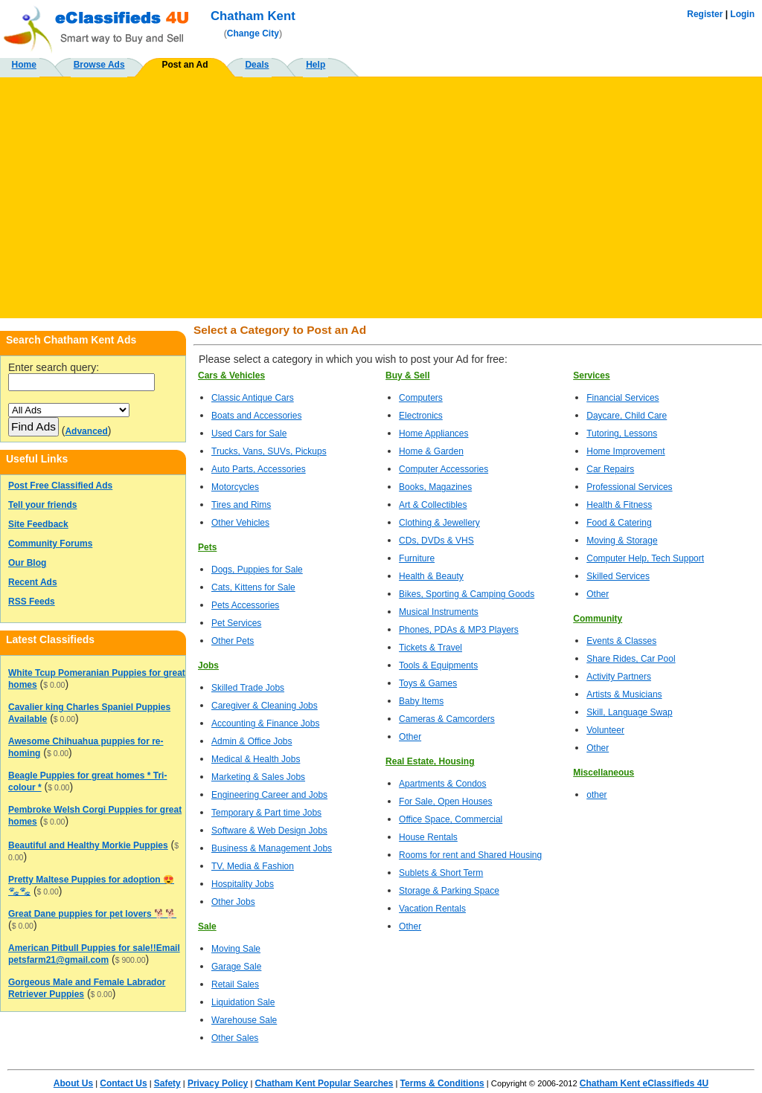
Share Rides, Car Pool (630, 659)
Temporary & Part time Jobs (266, 812)
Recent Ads (32, 582)
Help (315, 64)
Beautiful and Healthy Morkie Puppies (88, 845)
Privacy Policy (218, 1083)
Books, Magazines (435, 487)
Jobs (208, 665)
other (596, 795)
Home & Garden (431, 451)
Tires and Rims (241, 505)
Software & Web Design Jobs (269, 830)
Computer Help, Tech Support (645, 558)
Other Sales (234, 1038)
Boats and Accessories (256, 415)
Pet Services (236, 623)
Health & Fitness (619, 505)
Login (742, 14)
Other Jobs (233, 902)
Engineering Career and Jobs (269, 795)
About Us (73, 1083)
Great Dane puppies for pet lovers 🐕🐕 (92, 914)
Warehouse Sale (244, 1020)
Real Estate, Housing (429, 761)
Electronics (421, 415)
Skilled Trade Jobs (247, 688)
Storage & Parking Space (449, 891)
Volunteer (605, 730)
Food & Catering (618, 523)
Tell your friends (42, 505)
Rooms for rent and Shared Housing (470, 855)
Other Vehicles (240, 523)
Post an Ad (184, 64)
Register (705, 14)
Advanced (86, 431)
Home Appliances (433, 433)
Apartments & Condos (442, 783)
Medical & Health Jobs (255, 759)
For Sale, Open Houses (445, 801)
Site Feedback (38, 524)
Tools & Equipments (438, 665)
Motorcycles (235, 487)
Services (591, 375)
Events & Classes (621, 641)
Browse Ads (99, 64)
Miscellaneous (603, 772)
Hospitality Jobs (242, 884)
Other (410, 737)
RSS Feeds (31, 601)
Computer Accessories (443, 469)
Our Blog (27, 563)
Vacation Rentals (432, 908)
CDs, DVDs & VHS (436, 540)
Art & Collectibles (433, 505)
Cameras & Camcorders (447, 719)
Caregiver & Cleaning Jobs (264, 705)
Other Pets (232, 641)
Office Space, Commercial (450, 819)
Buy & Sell (407, 375)
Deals (257, 64)
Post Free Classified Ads (60, 485)
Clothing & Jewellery (439, 523)
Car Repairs (610, 469)
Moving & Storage (621, 540)
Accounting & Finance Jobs (265, 723)
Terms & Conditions (442, 1083)
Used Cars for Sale (248, 433)
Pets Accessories (245, 605)
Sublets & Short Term (441, 873)
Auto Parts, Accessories (258, 469)
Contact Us (123, 1083)
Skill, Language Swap (629, 712)
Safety (167, 1083)
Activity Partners (618, 676)
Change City (253, 33)
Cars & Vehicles (231, 375)
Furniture (417, 558)
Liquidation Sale (243, 1002)
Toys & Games (428, 683)
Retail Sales (235, 984)
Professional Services (629, 487)
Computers (421, 398)
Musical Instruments (438, 612)
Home (24, 64)
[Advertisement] (381, 192)
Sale (207, 926)
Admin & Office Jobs (251, 741)
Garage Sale (236, 966)
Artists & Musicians (624, 694)
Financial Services (622, 398)
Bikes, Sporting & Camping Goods (466, 594)
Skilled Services (618, 576)
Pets (207, 547)
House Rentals (428, 837)
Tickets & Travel (430, 647)
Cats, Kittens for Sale (253, 587)
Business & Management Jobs (271, 848)
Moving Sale (235, 949)
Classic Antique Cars (252, 398)
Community (597, 618)
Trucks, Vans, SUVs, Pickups (269, 451)
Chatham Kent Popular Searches (323, 1083)
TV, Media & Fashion (252, 866)
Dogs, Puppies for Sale (257, 569)
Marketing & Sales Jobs (258, 777)
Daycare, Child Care (626, 415)
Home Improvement (625, 451)
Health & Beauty (431, 576)
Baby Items (421, 701)
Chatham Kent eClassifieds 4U (644, 1083)
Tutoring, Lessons (621, 433)
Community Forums (50, 543)
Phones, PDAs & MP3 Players (459, 630)
